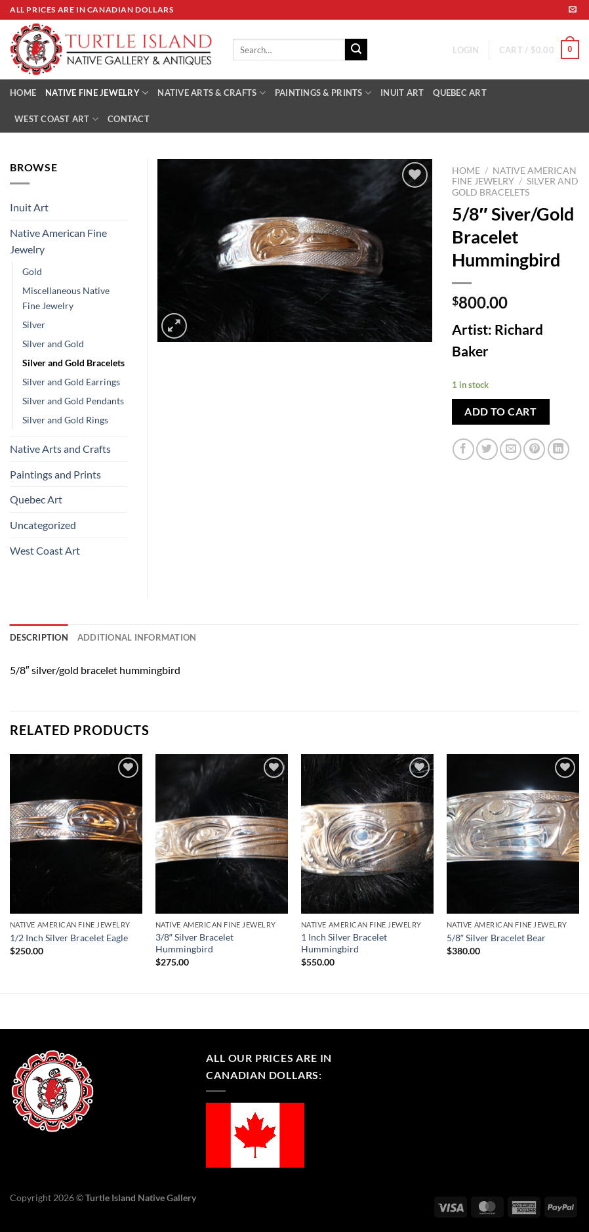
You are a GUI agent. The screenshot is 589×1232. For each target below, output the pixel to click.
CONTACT (129, 119)
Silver (33, 324)
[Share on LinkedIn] (558, 449)
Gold (32, 271)
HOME (23, 92)
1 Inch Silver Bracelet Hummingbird (344, 943)
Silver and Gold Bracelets (515, 186)
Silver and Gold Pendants (73, 400)
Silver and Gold (53, 343)
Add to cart (500, 411)
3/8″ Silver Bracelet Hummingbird (194, 943)
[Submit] (356, 50)
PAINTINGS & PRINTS (323, 93)
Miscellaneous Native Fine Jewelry (66, 298)
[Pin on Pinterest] (534, 449)
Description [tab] (39, 637)
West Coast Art (45, 550)
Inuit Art (29, 207)
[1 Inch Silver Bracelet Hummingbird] (367, 834)
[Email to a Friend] (510, 449)
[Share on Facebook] (463, 449)
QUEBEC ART (460, 92)
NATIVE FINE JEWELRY (96, 93)
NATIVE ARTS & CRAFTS (211, 93)
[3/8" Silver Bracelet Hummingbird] (221, 834)
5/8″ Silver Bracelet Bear (496, 937)
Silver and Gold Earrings (71, 381)
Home (466, 170)
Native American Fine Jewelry (58, 241)
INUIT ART (402, 92)
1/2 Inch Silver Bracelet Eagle (69, 937)
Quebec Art (36, 499)
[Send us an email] (573, 9)
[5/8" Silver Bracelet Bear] (513, 834)
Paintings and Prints (55, 474)
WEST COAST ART (56, 119)
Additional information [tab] (137, 637)
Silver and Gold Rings (65, 419)
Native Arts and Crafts (60, 448)
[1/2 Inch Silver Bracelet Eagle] (76, 834)
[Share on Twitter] (487, 449)
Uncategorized (43, 525)
